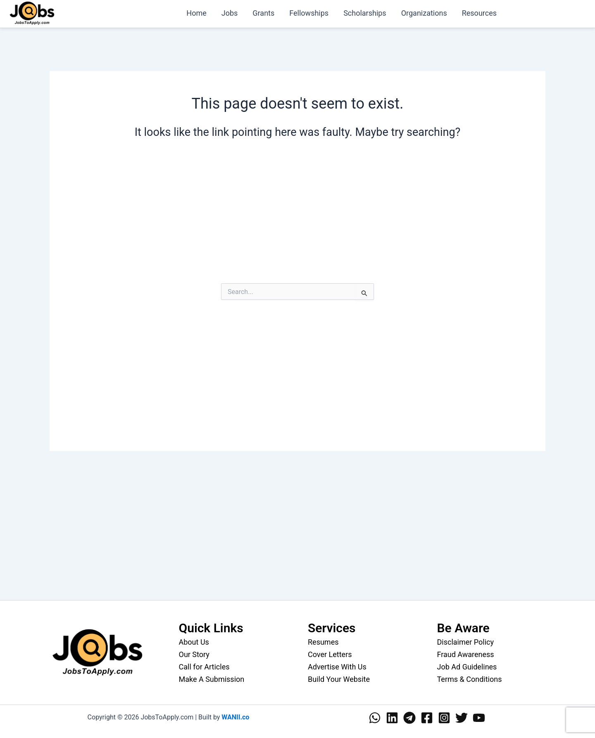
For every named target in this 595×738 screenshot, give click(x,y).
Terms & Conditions (469, 679)
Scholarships (364, 13)
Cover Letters (330, 654)
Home (196, 13)
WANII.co (235, 717)
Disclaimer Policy (465, 642)
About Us (194, 642)
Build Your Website (339, 679)
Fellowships (308, 13)
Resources (479, 13)
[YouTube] (479, 718)
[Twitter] (461, 718)
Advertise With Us (337, 666)
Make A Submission (212, 679)
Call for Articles (204, 666)
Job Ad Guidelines (467, 666)
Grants (263, 13)
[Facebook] (427, 718)
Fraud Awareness (465, 654)
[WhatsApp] (375, 718)
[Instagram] (444, 718)
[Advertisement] (297, 219)
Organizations (424, 13)
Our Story (194, 654)
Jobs (229, 13)
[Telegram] (409, 718)
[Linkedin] (392, 718)
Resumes (323, 642)
